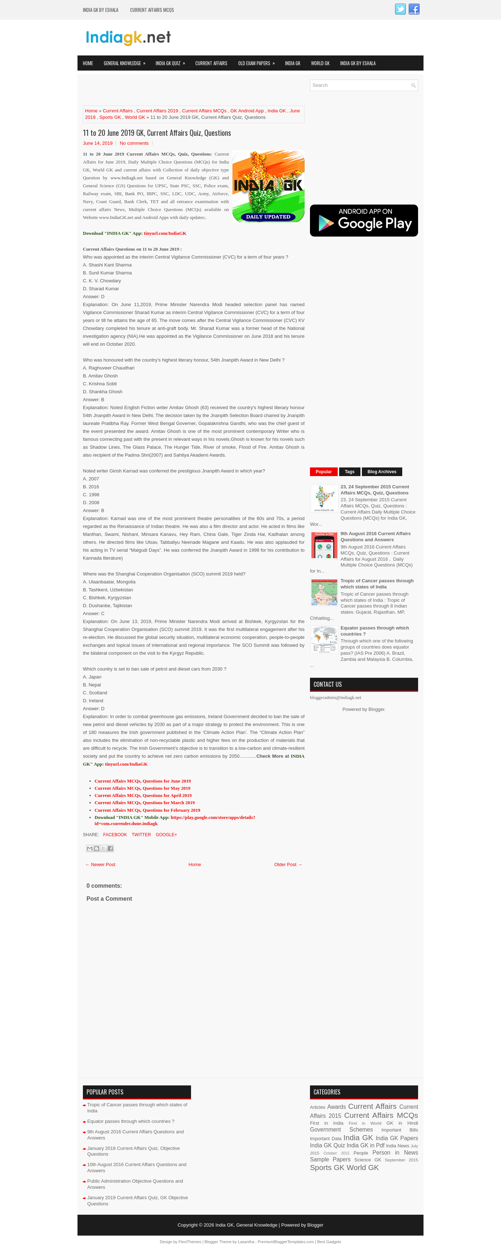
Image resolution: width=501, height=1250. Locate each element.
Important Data (326, 1138)
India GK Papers (397, 1138)
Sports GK (110, 117)
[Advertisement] (167, 90)
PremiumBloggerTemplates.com (286, 1242)
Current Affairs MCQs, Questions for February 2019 (147, 810)
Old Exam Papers (259, 61)
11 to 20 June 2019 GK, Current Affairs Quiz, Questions (157, 132)
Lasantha (246, 1242)
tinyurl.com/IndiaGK (126, 764)
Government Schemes (341, 1129)
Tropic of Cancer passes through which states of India (377, 584)
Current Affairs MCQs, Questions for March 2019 (145, 802)
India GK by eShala (100, 9)
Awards (336, 1107)
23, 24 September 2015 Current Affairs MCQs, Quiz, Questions (375, 490)
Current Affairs (211, 63)
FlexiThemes (189, 1242)
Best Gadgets (329, 1242)
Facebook (114, 834)
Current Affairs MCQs (152, 9)
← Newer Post (100, 864)
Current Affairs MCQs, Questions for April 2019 (143, 795)
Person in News (395, 1153)
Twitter (140, 834)
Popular (324, 471)
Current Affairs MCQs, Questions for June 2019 (143, 781)
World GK (320, 63)
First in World (365, 1123)
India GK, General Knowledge (247, 1225)
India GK (292, 63)
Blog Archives (382, 471)
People (361, 1153)
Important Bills (399, 1130)
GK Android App (247, 110)
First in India (326, 1123)
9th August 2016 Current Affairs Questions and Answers (376, 536)
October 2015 (337, 1153)
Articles (317, 1107)
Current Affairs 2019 (157, 110)
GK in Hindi (402, 1123)
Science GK (367, 1159)
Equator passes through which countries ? (130, 1121)
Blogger (376, 709)
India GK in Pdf (366, 1145)
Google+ (166, 834)
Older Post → (288, 864)
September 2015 (401, 1159)
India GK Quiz (173, 61)
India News (397, 1145)
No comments (134, 143)
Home (88, 63)
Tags (350, 471)
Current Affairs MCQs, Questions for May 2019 (143, 788)
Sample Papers (330, 1159)
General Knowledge (127, 61)
